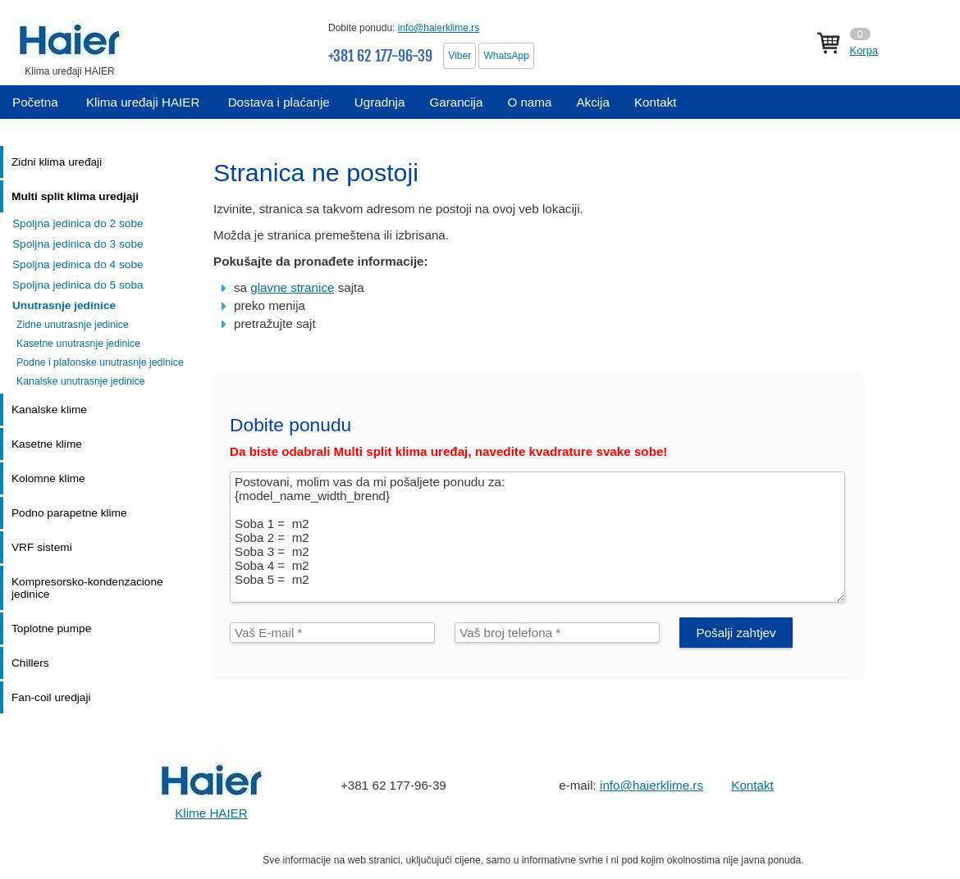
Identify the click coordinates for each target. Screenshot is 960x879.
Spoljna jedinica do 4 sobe (78, 264)
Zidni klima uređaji (56, 162)
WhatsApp (505, 55)
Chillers (30, 663)
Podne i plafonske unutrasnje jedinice (100, 362)
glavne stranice (292, 287)
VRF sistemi (41, 547)
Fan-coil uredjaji (51, 697)
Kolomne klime (48, 478)
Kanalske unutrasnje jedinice (80, 381)
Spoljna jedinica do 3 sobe (78, 244)
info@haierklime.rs (439, 28)
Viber (459, 55)
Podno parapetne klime (69, 513)
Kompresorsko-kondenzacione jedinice (87, 588)
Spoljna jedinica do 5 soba (78, 285)
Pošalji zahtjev (735, 633)
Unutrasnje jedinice (64, 305)
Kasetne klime (46, 444)
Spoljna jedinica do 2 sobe (78, 223)
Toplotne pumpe (51, 628)
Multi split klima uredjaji (75, 196)
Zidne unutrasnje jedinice (72, 324)
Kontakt (752, 785)
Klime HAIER (211, 813)
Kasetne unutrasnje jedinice (78, 343)
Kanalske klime (49, 409)
